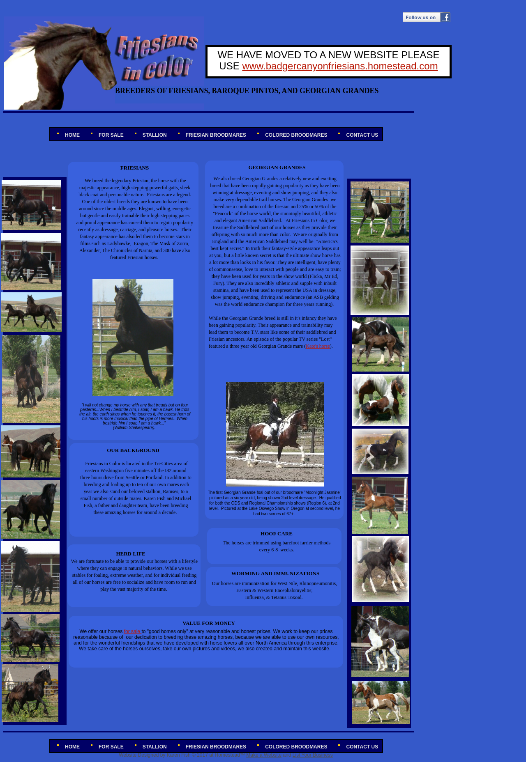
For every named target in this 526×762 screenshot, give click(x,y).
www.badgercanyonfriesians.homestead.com (340, 65)
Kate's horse (318, 346)
